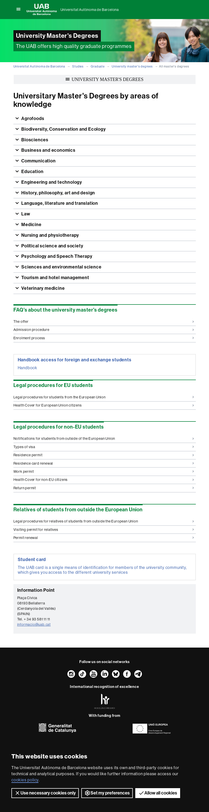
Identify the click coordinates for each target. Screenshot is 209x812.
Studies (78, 66)
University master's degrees (132, 66)
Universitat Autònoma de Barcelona (90, 10)
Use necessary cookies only (45, 793)
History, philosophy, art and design (57, 193)
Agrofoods (32, 118)
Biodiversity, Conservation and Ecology (63, 129)
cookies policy (25, 779)
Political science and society (51, 246)
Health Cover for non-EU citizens (103, 480)
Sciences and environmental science (60, 267)
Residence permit (103, 455)
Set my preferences (107, 793)
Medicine (30, 224)
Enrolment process (103, 338)
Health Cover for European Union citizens (103, 405)
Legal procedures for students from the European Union (103, 397)
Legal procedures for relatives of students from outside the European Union (103, 521)
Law (25, 214)
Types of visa (103, 447)
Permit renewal (103, 538)
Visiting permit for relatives (103, 530)
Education (31, 171)
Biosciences (34, 140)
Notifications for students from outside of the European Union (103, 438)
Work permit (103, 471)
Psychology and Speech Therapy (56, 256)
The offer (103, 321)
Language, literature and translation (59, 203)
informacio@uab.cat (34, 624)
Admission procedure (103, 330)
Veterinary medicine (42, 288)
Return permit (103, 488)
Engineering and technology (51, 182)
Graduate (97, 66)
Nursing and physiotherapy (49, 235)
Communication (37, 161)
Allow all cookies (157, 793)
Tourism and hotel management (54, 277)
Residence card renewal (103, 463)
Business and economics (47, 150)
